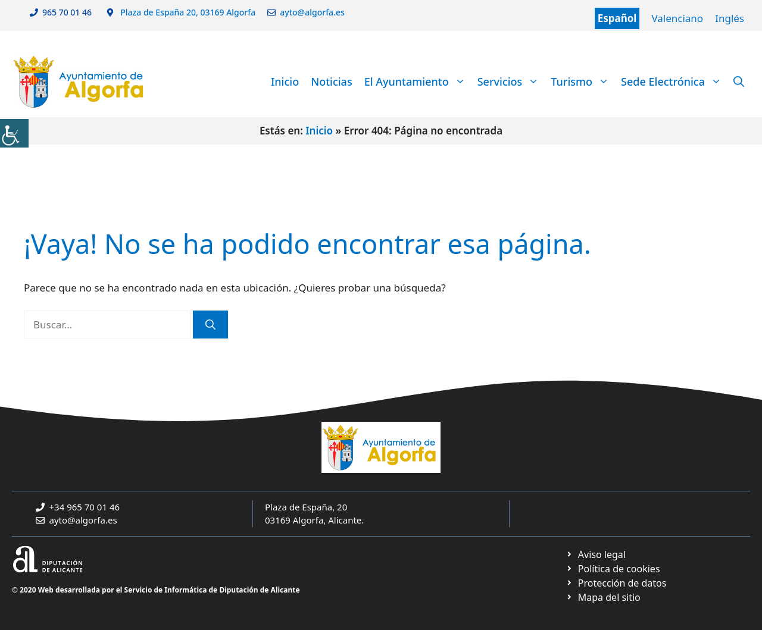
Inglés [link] (729, 18)
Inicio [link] (285, 81)
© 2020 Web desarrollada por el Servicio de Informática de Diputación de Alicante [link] (156, 590)
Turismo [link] (583, 81)
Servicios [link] (511, 81)
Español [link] (617, 18)
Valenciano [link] (677, 18)
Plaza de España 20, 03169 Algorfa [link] (187, 12)
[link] (14, 133)
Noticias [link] (331, 81)
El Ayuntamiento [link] (417, 81)
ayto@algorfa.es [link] (314, 12)
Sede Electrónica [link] (674, 81)
